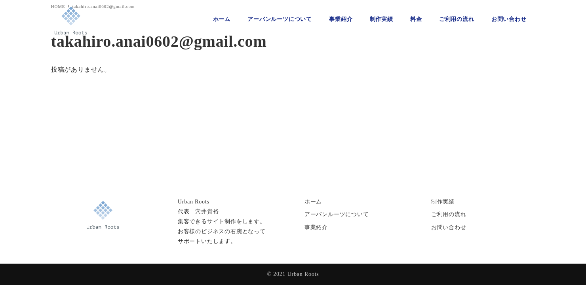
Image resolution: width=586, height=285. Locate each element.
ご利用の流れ (448, 214)
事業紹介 (316, 227)
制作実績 (443, 202)
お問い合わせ (448, 227)
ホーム (313, 202)
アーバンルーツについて (336, 214)
